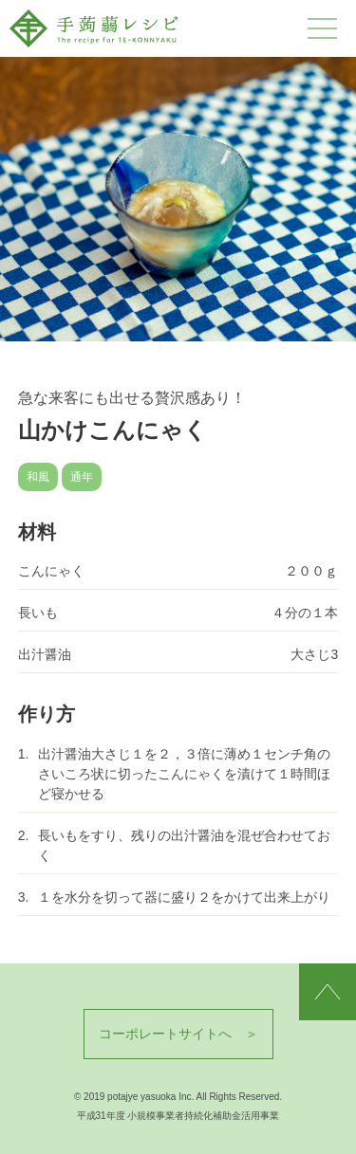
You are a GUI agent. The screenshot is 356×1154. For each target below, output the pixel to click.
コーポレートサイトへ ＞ (178, 1033)
